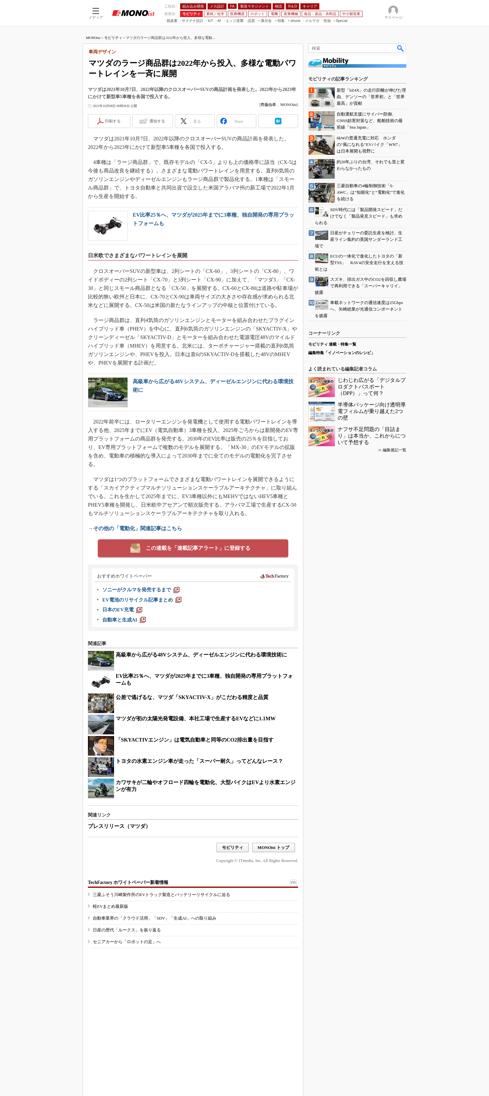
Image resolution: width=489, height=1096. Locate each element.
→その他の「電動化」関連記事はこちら (135, 528)
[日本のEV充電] (122, 609)
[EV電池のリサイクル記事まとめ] (141, 599)
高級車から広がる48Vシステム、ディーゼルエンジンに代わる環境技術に (201, 654)
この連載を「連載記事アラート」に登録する (198, 548)
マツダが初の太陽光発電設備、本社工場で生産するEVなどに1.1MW (196, 718)
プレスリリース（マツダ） (119, 826)
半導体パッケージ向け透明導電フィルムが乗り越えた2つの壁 (372, 411)
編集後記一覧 (394, 450)
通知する (157, 121)
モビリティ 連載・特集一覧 (332, 344)
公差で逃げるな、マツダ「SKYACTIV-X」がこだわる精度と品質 (192, 697)
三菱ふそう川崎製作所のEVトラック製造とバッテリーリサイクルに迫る (161, 894)
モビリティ (113, 38)
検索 (401, 48)
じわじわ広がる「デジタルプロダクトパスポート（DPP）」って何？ (372, 386)
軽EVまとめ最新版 (110, 906)
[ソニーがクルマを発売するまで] (140, 589)
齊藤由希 (268, 104)
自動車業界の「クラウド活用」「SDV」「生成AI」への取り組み (154, 918)
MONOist (93, 38)
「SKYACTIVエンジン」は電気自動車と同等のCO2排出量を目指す (195, 740)
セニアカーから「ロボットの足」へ (127, 941)
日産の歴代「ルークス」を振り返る (127, 929)
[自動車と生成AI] (124, 619)
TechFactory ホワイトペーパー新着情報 (128, 882)
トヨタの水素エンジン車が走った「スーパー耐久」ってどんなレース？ (199, 761)
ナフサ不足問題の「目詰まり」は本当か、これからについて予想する (372, 435)
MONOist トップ (273, 847)
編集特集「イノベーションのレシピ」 (341, 352)
